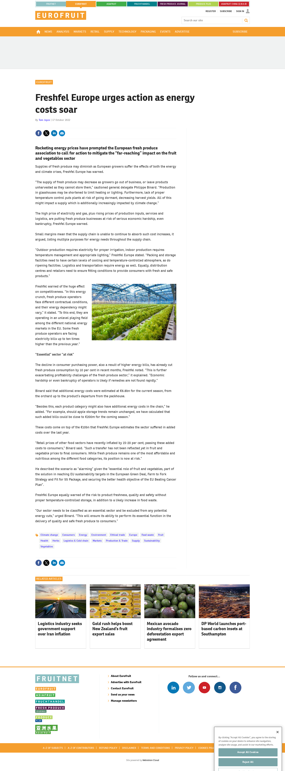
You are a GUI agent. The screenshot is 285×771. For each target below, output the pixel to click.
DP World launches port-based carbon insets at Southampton (223, 629)
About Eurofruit (121, 676)
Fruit (160, 534)
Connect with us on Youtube (204, 687)
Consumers (68, 534)
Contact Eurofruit (122, 688)
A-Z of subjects (53, 748)
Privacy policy (184, 748)
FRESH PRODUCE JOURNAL (173, 4)
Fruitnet (51, 4)
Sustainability (152, 540)
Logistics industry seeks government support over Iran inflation (60, 629)
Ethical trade (117, 534)
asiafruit (111, 4)
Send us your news (123, 694)
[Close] (278, 742)
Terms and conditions (155, 748)
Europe (133, 534)
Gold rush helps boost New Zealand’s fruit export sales (112, 629)
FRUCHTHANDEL (142, 4)
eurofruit (81, 4)
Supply (136, 540)
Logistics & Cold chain (76, 540)
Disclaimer (129, 748)
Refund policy (108, 748)
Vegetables (47, 546)
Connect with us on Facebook (235, 687)
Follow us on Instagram (220, 687)
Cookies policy (207, 748)
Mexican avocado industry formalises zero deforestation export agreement (169, 631)
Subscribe (226, 11)
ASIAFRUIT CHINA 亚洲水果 (234, 4)
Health (44, 540)
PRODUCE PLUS (203, 4)
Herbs (56, 540)
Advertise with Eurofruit (126, 682)
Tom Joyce (44, 120)
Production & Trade (117, 540)
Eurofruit (44, 82)
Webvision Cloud (150, 760)
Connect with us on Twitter (189, 687)
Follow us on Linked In (173, 687)
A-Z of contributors (81, 748)
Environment (98, 534)
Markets (97, 540)
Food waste (148, 534)
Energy (83, 534)
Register (211, 11)
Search (246, 20)
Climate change (49, 534)
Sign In (240, 11)
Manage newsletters (124, 701)
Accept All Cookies (248, 761)
